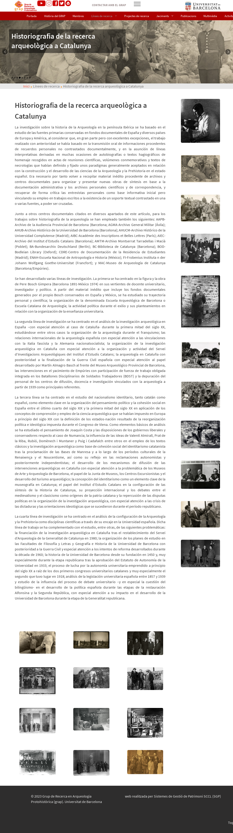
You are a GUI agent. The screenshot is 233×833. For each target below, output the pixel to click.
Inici (26, 86)
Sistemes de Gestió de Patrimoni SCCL (187, 796)
